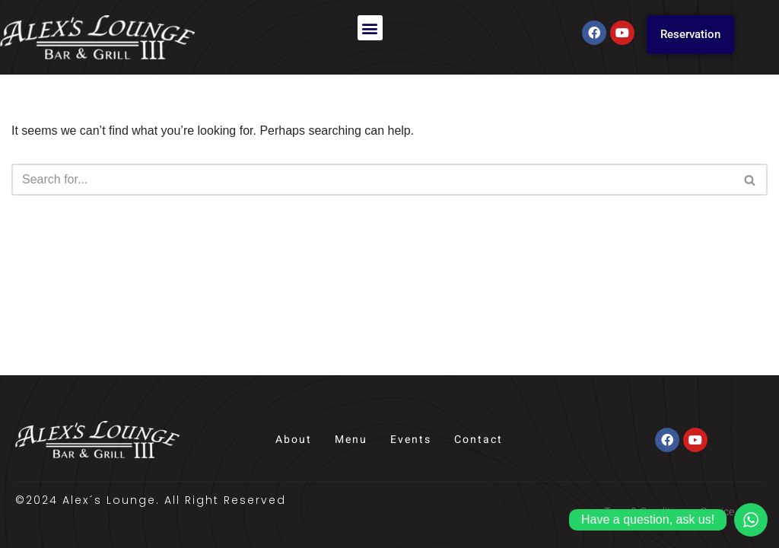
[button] (370, 27)
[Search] (372, 180)
